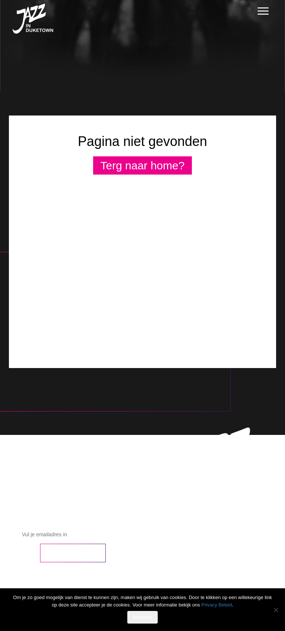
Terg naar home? (143, 165)
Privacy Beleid (217, 605)
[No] (275, 610)
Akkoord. (142, 617)
